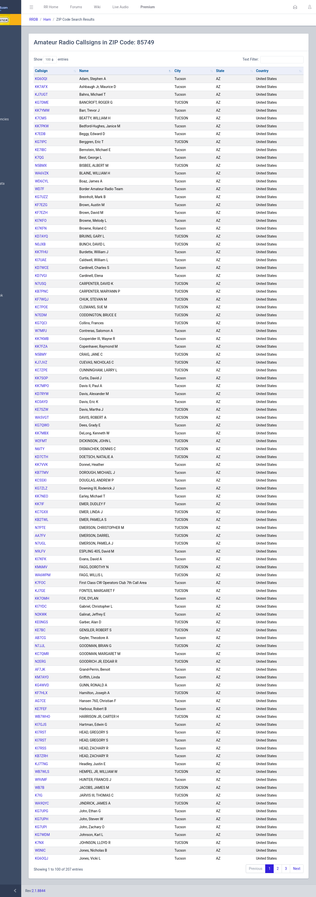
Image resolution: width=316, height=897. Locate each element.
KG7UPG (84, 811)
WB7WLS (84, 772)
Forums (119, 7)
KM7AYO (84, 677)
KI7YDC (83, 606)
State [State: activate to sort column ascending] (237, 71)
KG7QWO (84, 425)
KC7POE (83, 307)
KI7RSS (83, 748)
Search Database (20, 145)
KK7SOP (83, 378)
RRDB (76, 19)
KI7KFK (83, 559)
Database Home (19, 31)
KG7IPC (83, 142)
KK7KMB (84, 339)
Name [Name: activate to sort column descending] (118, 71)
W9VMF (83, 780)
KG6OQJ (84, 858)
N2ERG (82, 661)
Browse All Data (19, 107)
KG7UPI (83, 827)
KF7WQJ (84, 299)
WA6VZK (84, 173)
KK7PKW (84, 126)
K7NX (81, 843)
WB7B (82, 788)
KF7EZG (83, 205)
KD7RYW (84, 394)
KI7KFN (83, 228)
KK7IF (82, 504)
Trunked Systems (20, 245)
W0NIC (82, 850)
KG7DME (84, 102)
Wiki (139, 7)
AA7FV (82, 536)
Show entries (93, 59)
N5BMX (83, 165)
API (9, 307)
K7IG (81, 795)
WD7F (82, 189)
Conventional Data (21, 233)
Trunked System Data (23, 183)
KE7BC (82, 630)
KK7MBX (84, 433)
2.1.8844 (81, 891)
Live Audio (163, 7)
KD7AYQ (83, 236)
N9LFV (82, 551)
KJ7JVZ (83, 362)
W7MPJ (83, 331)
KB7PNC (84, 291)
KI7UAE (83, 260)
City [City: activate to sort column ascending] (203, 71)
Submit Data (16, 69)
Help (10, 319)
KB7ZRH (83, 756)
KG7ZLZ (83, 488)
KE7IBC (83, 150)
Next (296, 869)
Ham (89, 19)
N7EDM (83, 315)
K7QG (81, 158)
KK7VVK (83, 465)
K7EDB (82, 134)
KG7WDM (84, 835)
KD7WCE (84, 268)
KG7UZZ (83, 197)
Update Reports (19, 257)
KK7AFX (83, 87)
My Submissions (20, 81)
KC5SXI (83, 480)
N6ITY (82, 449)
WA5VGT (84, 417)
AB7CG (82, 638)
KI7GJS (83, 725)
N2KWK (83, 614)
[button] (295, 7)
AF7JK (82, 669)
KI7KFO (83, 221)
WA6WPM (85, 575)
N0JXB (82, 244)
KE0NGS (83, 622)
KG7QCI (83, 323)
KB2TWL (84, 520)
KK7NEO (84, 496)
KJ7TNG (83, 764)
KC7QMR (84, 654)
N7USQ (83, 284)
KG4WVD (84, 685)
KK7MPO (84, 386)
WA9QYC (84, 803)
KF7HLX (83, 693)
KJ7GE (82, 591)
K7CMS (83, 118)
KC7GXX (84, 512)
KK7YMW (84, 110)
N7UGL (82, 543)
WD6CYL (84, 181)
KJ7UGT (83, 94)
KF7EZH (83, 213)
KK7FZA (83, 346)
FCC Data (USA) (19, 195)
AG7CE (82, 701)
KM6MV (83, 567)
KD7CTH (84, 457)
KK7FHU (83, 252)
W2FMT (83, 441)
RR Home (93, 7)
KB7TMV (84, 473)
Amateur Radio (18, 207)
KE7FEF (83, 709)
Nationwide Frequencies (25, 119)
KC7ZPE (83, 370)
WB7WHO (85, 717)
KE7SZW (84, 409)
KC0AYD (83, 402)
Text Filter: (273, 59)
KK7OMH (84, 598)
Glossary (13, 283)
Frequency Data (19, 171)
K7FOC (82, 583)
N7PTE (82, 528)
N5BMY (83, 354)
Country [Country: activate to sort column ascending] (270, 71)
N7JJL (82, 646)
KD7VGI (83, 276)
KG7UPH (84, 819)
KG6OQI (83, 79)
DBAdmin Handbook (22, 295)
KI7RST (83, 732)
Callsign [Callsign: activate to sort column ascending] (83, 71)
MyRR (11, 43)
